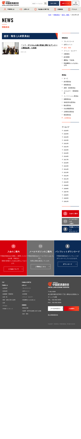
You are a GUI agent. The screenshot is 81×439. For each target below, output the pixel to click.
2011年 (66, 179)
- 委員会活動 (25, 308)
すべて (66, 78)
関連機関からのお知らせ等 (71, 64)
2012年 (66, 175)
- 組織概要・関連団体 (7, 294)
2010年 (66, 182)
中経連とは (5, 285)
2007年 (66, 192)
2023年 (66, 140)
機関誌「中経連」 (69, 60)
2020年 (66, 150)
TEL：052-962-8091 (54, 300)
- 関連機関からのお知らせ (28, 300)
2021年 (66, 147)
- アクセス (4, 305)
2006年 (66, 195)
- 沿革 (3, 302)
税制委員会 (67, 85)
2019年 (66, 153)
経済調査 (67, 57)
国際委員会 (67, 99)
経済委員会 (67, 81)
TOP (49, 15)
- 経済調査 (24, 294)
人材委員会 (67, 118)
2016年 (66, 163)
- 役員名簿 (4, 291)
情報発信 (56, 15)
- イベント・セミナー (27, 297)
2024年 (66, 137)
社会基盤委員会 (69, 108)
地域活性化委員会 (69, 102)
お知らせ (24, 285)
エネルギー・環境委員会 (71, 92)
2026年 (66, 130)
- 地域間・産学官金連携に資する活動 (31, 311)
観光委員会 (67, 105)
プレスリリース (69, 41)
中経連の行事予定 (26, 282)
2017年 (66, 159)
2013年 (66, 172)
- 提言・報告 (25, 314)
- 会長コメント (25, 291)
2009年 (66, 185)
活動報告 (67, 54)
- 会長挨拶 (4, 288)
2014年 (66, 169)
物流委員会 (67, 115)
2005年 (66, 198)
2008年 (66, 188)
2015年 (66, 166)
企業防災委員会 (69, 111)
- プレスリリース (26, 288)
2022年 (66, 143)
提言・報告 (65, 15)
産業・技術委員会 (69, 88)
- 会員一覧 (4, 297)
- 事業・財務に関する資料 (8, 300)
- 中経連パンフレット (7, 308)
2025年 (66, 134)
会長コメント (68, 44)
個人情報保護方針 (53, 315)
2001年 (66, 201)
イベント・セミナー (70, 51)
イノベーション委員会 (71, 96)
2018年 (66, 156)
